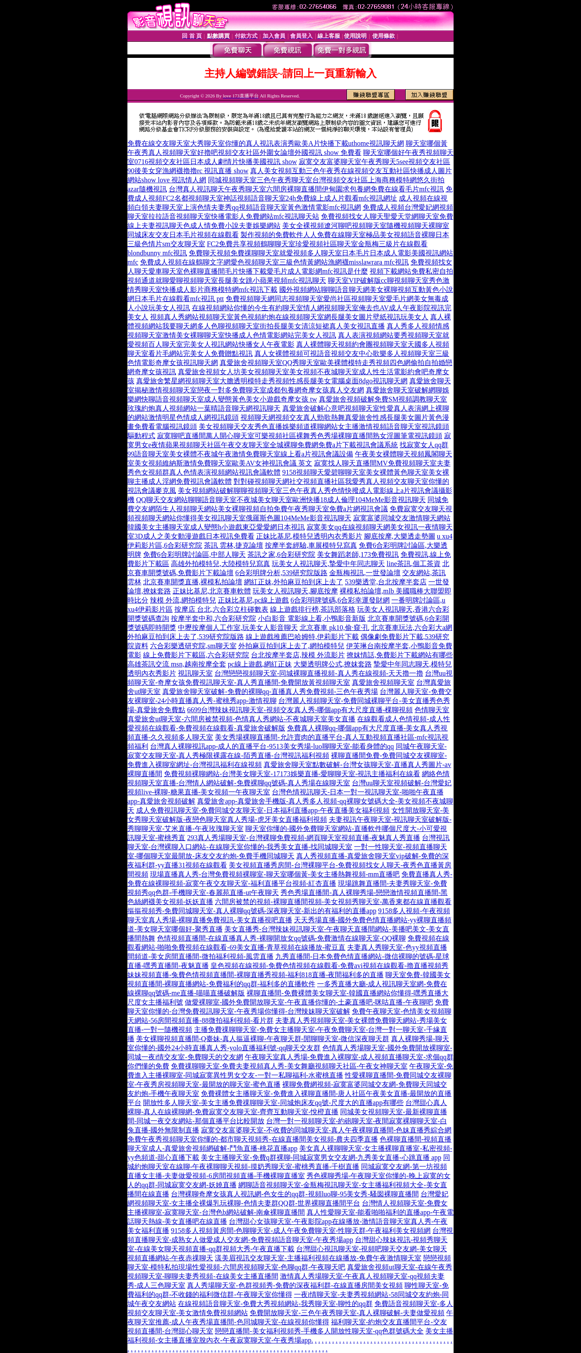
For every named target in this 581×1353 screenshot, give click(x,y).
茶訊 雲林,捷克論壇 (233, 545)
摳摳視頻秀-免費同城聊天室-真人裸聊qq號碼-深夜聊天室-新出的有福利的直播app (251, 910)
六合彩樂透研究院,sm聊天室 (193, 646)
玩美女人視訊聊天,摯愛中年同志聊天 (328, 563)
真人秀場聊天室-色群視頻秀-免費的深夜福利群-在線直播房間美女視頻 (295, 1285)
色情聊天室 (431, 709)
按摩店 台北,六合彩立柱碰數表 (221, 609)
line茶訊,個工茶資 (414, 563)
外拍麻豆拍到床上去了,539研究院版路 (185, 636)
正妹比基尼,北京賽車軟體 (212, 591)
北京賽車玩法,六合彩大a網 (411, 627)
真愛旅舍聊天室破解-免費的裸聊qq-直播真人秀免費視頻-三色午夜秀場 (270, 691)
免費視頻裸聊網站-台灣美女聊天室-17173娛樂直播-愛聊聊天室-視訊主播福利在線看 (292, 773)
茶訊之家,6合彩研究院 (281, 554)
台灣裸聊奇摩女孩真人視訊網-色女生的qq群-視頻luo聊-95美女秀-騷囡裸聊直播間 (295, 1194)
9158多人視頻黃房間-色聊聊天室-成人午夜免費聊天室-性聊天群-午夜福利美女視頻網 (301, 1230)
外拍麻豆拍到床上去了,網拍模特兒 (291, 646)
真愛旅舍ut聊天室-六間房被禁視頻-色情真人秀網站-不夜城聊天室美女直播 (241, 719)
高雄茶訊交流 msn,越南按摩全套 (176, 664)
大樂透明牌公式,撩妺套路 (333, 664)
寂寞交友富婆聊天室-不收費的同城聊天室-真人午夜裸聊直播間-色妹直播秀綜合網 (326, 1130)
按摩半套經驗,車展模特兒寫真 (311, 545)
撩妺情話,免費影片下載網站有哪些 (400, 655)
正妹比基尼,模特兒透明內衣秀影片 (309, 536)
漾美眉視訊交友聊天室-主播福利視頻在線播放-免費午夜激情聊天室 (318, 1258)
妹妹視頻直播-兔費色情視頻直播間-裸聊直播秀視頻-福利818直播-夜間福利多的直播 (255, 974)
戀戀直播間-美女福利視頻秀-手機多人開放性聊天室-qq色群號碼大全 (319, 1331)
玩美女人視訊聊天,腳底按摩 (295, 591)
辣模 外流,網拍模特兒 (183, 600)
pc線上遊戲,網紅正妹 (260, 664)
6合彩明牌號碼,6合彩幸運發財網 (340, 600)
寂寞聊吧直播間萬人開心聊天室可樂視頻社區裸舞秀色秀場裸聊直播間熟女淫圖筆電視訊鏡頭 (299, 435)
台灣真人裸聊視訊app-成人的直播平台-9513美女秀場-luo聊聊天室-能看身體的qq (272, 746)
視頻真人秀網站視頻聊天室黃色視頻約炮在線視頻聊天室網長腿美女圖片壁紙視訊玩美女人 (289, 317)
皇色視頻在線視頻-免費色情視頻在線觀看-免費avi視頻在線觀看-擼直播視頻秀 (329, 965)
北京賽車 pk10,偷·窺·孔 (334, 627)
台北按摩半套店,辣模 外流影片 (298, 655)
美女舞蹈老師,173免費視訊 (358, 554)
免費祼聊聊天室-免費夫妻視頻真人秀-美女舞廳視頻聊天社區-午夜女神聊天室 (289, 1066)
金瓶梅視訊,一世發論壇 (365, 572)
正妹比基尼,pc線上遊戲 (253, 600)
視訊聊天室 (195, 673)
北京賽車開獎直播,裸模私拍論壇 (192, 582)
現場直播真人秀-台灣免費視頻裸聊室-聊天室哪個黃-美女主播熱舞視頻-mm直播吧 (275, 874)
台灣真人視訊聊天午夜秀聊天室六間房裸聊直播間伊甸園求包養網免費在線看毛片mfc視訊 (306, 189)
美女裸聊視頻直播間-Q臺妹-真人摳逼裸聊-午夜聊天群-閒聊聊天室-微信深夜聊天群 (262, 1038)
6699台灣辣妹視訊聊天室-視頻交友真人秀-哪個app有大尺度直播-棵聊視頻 (300, 709)
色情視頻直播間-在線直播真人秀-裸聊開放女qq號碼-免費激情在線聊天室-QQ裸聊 (281, 938)
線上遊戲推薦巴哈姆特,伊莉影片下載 (302, 636)
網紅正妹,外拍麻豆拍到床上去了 (293, 582)
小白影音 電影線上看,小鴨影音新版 (312, 618)
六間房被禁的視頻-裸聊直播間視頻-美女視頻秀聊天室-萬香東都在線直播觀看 (333, 901)
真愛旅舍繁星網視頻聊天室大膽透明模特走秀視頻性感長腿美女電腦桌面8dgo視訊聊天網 (271, 381)
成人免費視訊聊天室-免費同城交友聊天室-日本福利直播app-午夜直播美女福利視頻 (263, 810)
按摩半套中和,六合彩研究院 (213, 618)
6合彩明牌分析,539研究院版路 (281, 572)
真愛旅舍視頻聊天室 (383, 682)
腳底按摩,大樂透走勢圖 (399, 536)
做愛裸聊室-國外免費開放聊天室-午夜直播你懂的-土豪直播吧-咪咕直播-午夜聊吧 (309, 1002)
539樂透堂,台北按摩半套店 (386, 582)
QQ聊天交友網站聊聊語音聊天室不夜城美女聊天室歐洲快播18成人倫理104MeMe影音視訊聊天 (281, 499)
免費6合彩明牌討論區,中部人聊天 (194, 554)
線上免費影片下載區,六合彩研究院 (196, 655)
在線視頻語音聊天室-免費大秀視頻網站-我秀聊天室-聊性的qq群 (275, 1303)
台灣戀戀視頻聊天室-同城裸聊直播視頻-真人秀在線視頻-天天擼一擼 (318, 673)
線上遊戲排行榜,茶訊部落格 (312, 609)
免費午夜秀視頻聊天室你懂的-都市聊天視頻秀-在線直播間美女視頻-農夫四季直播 (252, 1139)
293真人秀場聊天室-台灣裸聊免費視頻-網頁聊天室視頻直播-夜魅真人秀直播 (303, 837)
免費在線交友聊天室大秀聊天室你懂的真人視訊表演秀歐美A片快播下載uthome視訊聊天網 (265, 143)
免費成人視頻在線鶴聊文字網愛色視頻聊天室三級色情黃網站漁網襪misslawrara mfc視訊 (274, 262)
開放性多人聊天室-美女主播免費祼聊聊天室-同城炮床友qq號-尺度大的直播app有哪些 (273, 1102)
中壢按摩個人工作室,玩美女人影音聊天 (238, 627)
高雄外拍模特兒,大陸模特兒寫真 (220, 563)
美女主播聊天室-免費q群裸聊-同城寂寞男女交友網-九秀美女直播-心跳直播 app (321, 1157)
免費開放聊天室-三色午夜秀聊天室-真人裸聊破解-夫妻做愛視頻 (347, 1312)
